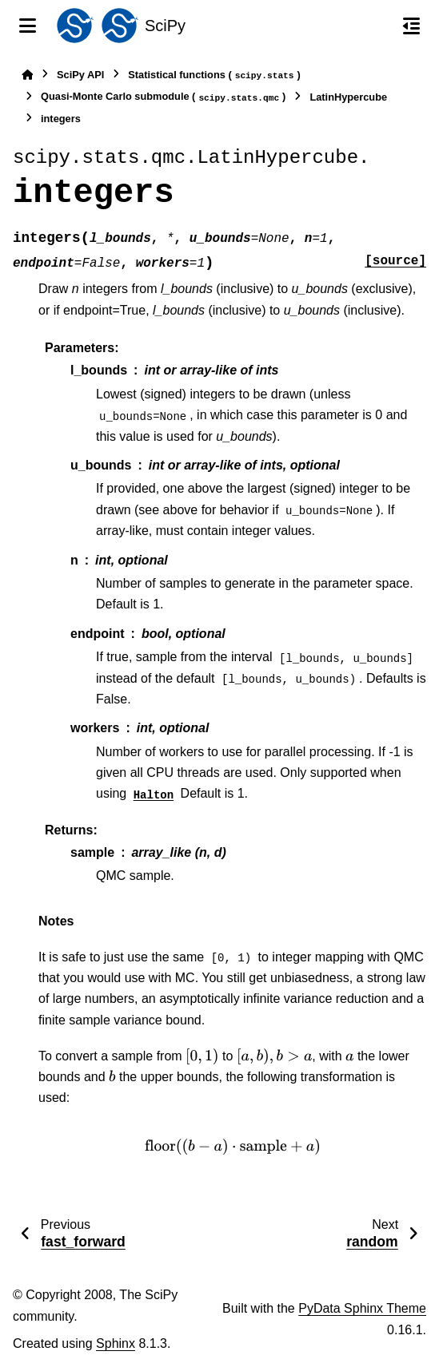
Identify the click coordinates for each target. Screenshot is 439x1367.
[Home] (27, 74)
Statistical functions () (214, 75)
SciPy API (80, 75)
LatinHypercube (348, 97)
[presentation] (202, 1056)
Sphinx (115, 1343)
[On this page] (411, 25)
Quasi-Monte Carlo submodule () (163, 97)
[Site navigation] (27, 25)
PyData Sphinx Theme (362, 1308)
